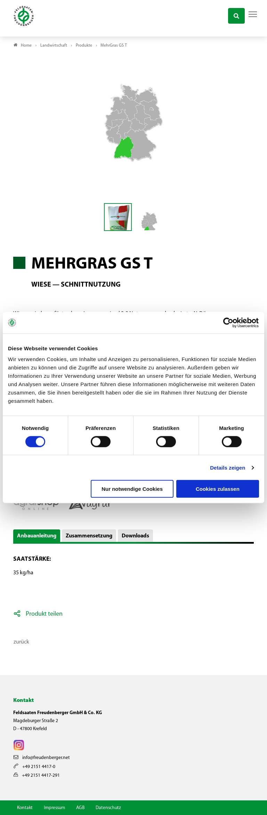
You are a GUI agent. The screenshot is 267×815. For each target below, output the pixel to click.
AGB (80, 808)
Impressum (54, 808)
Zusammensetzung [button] (89, 536)
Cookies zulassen (218, 489)
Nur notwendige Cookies (132, 489)
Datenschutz (108, 808)
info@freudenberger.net (42, 757)
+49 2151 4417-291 (37, 775)
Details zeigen (227, 467)
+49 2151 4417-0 (34, 766)
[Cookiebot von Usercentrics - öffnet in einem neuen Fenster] (228, 322)
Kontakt (25, 808)
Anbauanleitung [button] (36, 536)
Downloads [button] (135, 536)
